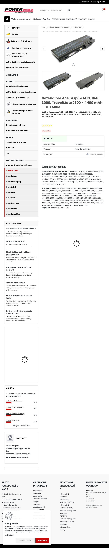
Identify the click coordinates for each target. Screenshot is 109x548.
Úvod (43, 27)
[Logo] (19, 10)
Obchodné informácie (41, 19)
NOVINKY (91, 19)
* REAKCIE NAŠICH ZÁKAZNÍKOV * (64, 19)
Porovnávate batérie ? (15, 283)
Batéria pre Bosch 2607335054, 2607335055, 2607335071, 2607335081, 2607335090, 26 (25, 367)
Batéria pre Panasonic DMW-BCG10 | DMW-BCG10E (87, 249)
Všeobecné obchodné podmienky (37, 493)
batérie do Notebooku (14, 401)
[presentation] (44, 49)
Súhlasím (42, 540)
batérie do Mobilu (12, 420)
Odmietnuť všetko (25, 540)
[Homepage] (7, 19)
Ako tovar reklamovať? (21, 19)
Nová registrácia (99, 2)
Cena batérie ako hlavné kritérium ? (21, 229)
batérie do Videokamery (15, 414)
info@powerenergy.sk (19, 457)
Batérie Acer (77, 27)
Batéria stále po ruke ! (15, 241)
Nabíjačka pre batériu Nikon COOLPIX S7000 (54, 251)
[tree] (41, 505)
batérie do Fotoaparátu (15, 407)
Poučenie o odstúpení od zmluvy (65, 527)
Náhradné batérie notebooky (59, 27)
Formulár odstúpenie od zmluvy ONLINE (39, 507)
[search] (68, 10)
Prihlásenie (85, 2)
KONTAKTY (83, 19)
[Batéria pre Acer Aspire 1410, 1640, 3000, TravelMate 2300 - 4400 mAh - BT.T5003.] (73, 49)
